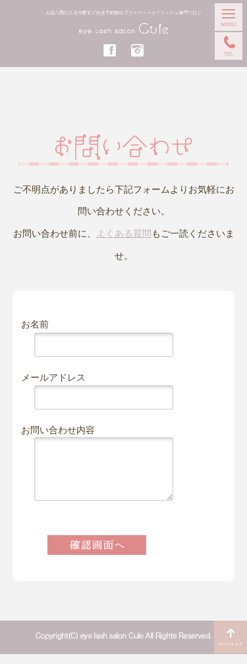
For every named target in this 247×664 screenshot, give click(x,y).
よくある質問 (123, 233)
